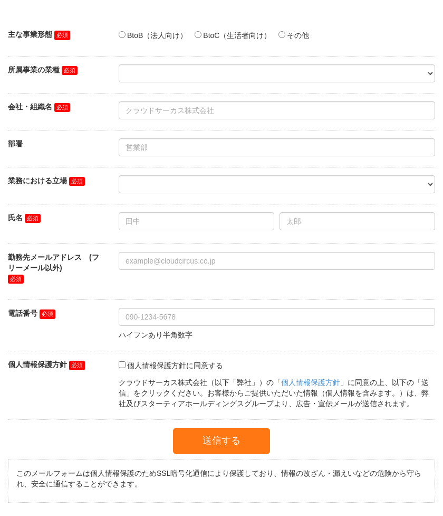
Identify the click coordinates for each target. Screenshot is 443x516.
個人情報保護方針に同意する (175, 365)
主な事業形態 (30, 34)
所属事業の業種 (34, 69)
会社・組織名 (30, 106)
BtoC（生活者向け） (237, 35)
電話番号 (22, 313)
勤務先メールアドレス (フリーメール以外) (53, 262)
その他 (298, 35)
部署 (15, 143)
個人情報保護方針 (37, 364)
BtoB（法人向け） (157, 35)
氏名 (15, 217)
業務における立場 (37, 180)
